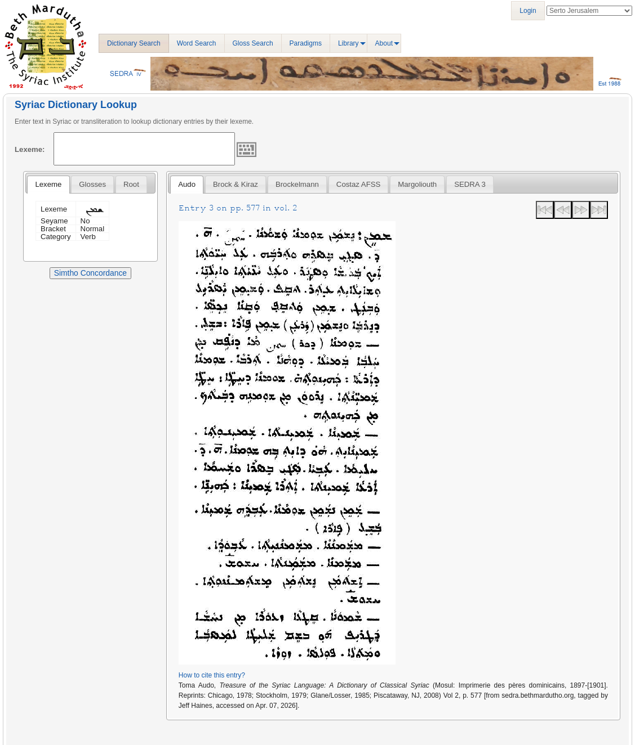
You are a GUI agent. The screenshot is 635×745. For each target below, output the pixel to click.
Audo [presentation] (187, 184)
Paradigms (306, 43)
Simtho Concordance (90, 272)
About (384, 43)
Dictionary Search (134, 43)
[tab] (48, 185)
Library (348, 43)
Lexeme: (30, 149)
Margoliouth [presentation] (417, 184)
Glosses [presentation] (92, 184)
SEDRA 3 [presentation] (470, 184)
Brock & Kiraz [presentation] (235, 184)
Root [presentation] (131, 184)
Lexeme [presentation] (48, 184)
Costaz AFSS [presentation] (358, 184)
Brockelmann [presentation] (297, 184)
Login (527, 11)
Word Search (196, 43)
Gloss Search (253, 43)
